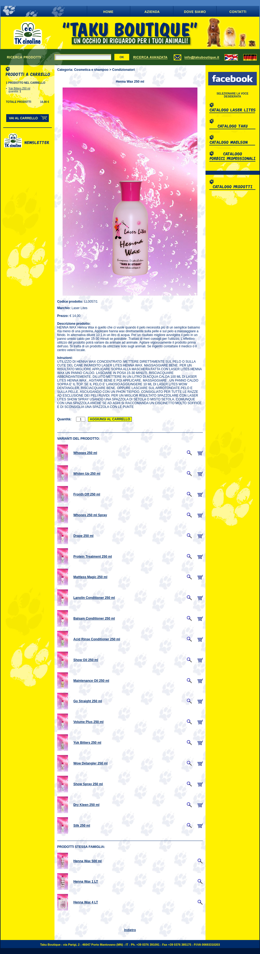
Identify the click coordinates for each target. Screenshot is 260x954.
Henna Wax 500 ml (87, 861)
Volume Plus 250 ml (88, 722)
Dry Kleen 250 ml (86, 805)
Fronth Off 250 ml (86, 494)
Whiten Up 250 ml (86, 474)
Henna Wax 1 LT (85, 881)
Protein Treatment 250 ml (92, 556)
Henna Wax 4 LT (85, 902)
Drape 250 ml (83, 536)
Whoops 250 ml (85, 453)
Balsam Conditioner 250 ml (94, 618)
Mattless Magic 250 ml (90, 577)
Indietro (130, 930)
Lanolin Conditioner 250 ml (94, 598)
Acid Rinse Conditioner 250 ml (96, 639)
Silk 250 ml (81, 825)
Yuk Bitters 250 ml (19, 88)
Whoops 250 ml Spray (90, 515)
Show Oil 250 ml (85, 660)
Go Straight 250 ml (87, 701)
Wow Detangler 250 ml (90, 763)
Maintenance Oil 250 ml (91, 681)
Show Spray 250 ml (88, 784)
